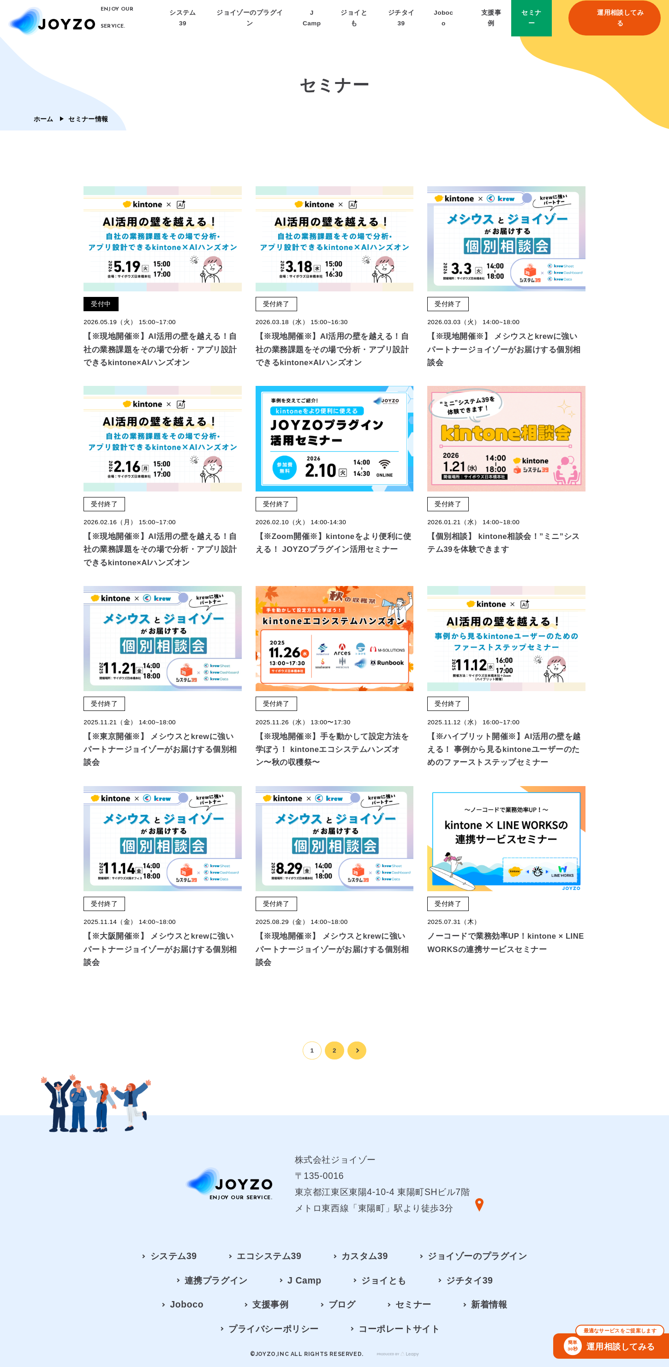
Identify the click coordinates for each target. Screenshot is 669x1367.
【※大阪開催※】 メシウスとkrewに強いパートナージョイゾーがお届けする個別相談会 (160, 949)
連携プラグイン (216, 1280)
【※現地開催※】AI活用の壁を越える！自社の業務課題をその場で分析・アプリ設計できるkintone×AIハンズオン (160, 349)
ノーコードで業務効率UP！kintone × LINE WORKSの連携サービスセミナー (505, 942)
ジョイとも (383, 1280)
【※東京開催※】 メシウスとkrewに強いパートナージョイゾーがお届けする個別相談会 (160, 749)
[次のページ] (357, 1050)
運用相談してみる (614, 1344)
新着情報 (489, 1304)
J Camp (304, 1280)
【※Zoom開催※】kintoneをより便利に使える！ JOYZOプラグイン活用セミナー (333, 543)
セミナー (413, 1304)
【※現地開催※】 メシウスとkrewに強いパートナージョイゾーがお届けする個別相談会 (503, 349)
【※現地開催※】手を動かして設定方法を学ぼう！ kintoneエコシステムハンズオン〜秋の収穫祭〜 (332, 749)
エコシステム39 (269, 1256)
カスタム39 (364, 1256)
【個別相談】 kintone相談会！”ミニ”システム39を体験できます (503, 543)
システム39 (173, 1256)
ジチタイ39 (469, 1280)
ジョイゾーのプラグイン (477, 1256)
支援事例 (270, 1304)
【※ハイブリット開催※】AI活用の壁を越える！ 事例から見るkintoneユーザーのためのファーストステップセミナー (504, 749)
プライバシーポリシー (273, 1329)
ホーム (44, 119)
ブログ (342, 1304)
